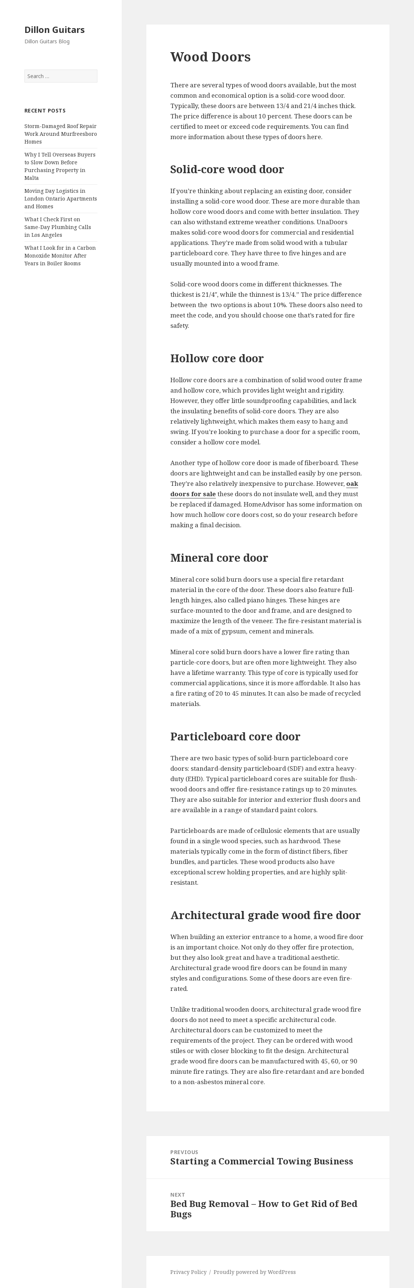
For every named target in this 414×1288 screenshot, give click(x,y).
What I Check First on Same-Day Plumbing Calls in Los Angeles (57, 227)
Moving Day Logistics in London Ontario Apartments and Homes (60, 198)
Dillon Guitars (54, 29)
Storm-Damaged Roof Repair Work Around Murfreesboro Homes (60, 133)
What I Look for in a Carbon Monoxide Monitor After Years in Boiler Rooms (60, 255)
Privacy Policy (188, 1271)
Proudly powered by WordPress (255, 1271)
